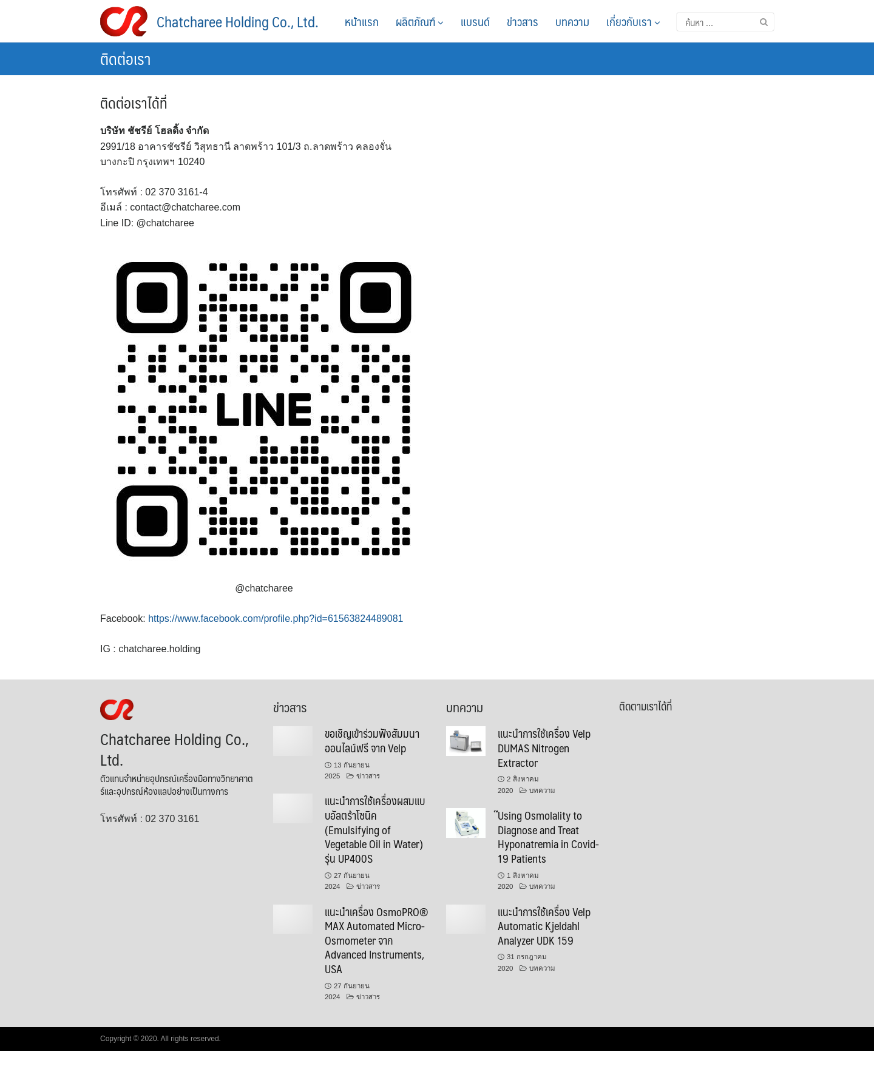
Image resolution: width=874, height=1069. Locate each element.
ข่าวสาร (522, 21)
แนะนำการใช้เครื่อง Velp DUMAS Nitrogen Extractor (544, 747)
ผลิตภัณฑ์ (420, 21)
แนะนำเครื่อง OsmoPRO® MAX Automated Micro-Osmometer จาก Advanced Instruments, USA (376, 940)
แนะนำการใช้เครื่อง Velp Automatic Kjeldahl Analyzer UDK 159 (544, 925)
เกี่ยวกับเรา (633, 21)
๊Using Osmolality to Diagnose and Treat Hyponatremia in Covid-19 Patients (548, 837)
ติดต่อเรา (125, 58)
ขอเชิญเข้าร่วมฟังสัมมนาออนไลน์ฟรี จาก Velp (372, 740)
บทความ (572, 21)
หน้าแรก (362, 21)
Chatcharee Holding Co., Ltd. (238, 21)
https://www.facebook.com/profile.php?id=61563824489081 (275, 618)
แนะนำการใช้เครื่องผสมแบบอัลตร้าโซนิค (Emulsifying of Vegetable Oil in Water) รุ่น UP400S (375, 829)
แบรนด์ (475, 21)
